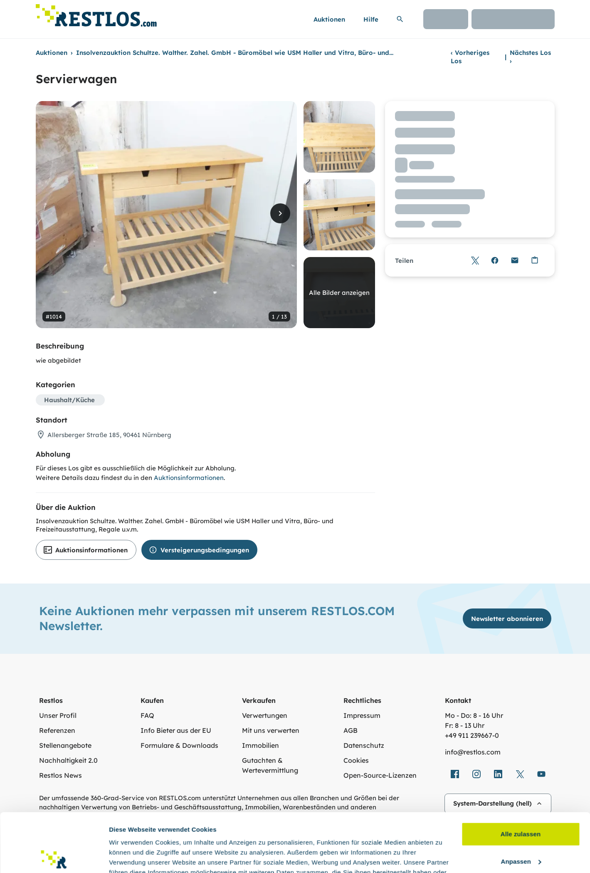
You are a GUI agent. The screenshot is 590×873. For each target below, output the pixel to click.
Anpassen (521, 802)
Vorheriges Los (470, 57)
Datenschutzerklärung (227, 833)
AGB (350, 730)
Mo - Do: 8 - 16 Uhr (474, 715)
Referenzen (57, 730)
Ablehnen (520, 829)
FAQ (147, 715)
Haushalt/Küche (69, 400)
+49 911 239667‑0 (472, 735)
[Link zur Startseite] (96, 13)
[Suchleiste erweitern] (400, 19)
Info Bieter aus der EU (176, 730)
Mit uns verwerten (270, 730)
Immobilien (260, 745)
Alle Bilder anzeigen (339, 293)
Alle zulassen (521, 775)
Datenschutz (363, 745)
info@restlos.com (473, 752)
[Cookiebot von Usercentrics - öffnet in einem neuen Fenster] (53, 857)
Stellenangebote (65, 745)
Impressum (361, 715)
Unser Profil (58, 715)
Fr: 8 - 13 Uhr (464, 725)
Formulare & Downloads (179, 745)
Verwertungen (264, 715)
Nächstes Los (530, 57)
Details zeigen (130, 856)
